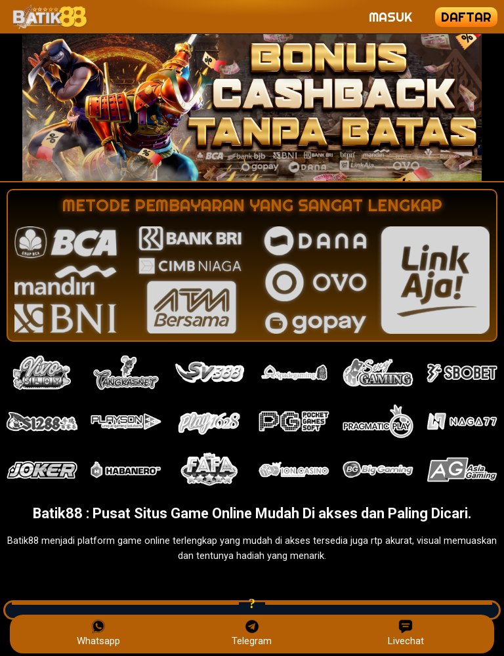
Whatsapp (98, 633)
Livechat (406, 633)
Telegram (252, 633)
